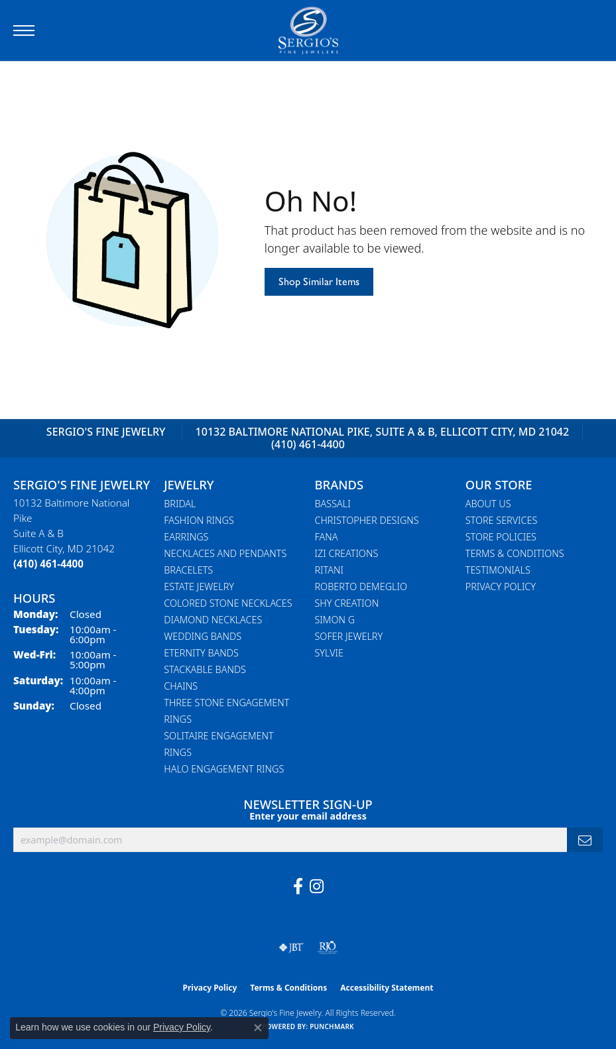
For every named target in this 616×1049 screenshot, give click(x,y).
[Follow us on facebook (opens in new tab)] (298, 887)
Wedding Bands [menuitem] (202, 636)
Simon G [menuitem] (335, 619)
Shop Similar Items (318, 281)
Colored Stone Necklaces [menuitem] (228, 603)
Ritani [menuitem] (329, 570)
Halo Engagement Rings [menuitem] (224, 769)
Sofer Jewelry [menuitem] (349, 636)
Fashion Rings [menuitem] (199, 520)
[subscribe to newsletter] (585, 840)
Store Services (501, 520)
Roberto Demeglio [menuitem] (361, 586)
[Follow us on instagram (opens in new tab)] (317, 887)
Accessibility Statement (386, 987)
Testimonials (497, 570)
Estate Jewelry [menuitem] (199, 586)
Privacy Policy (500, 586)
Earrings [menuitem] (186, 536)
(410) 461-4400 (308, 444)
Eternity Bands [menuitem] (201, 653)
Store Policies (500, 536)
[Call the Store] (48, 563)
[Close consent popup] (258, 1028)
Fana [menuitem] (326, 536)
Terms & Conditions (514, 553)
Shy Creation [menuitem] (347, 603)
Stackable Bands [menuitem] (205, 669)
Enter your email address (308, 816)
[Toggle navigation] (24, 30)
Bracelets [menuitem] (188, 570)
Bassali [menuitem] (333, 503)
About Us (488, 503)
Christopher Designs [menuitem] (367, 520)
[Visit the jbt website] (291, 947)
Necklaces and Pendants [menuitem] (225, 553)
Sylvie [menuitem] (329, 653)
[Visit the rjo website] (328, 947)
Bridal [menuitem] (180, 503)
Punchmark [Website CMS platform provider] (332, 1026)
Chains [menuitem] (181, 686)
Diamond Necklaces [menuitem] (213, 619)
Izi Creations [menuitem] (347, 553)
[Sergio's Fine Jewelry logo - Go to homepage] (308, 30)
